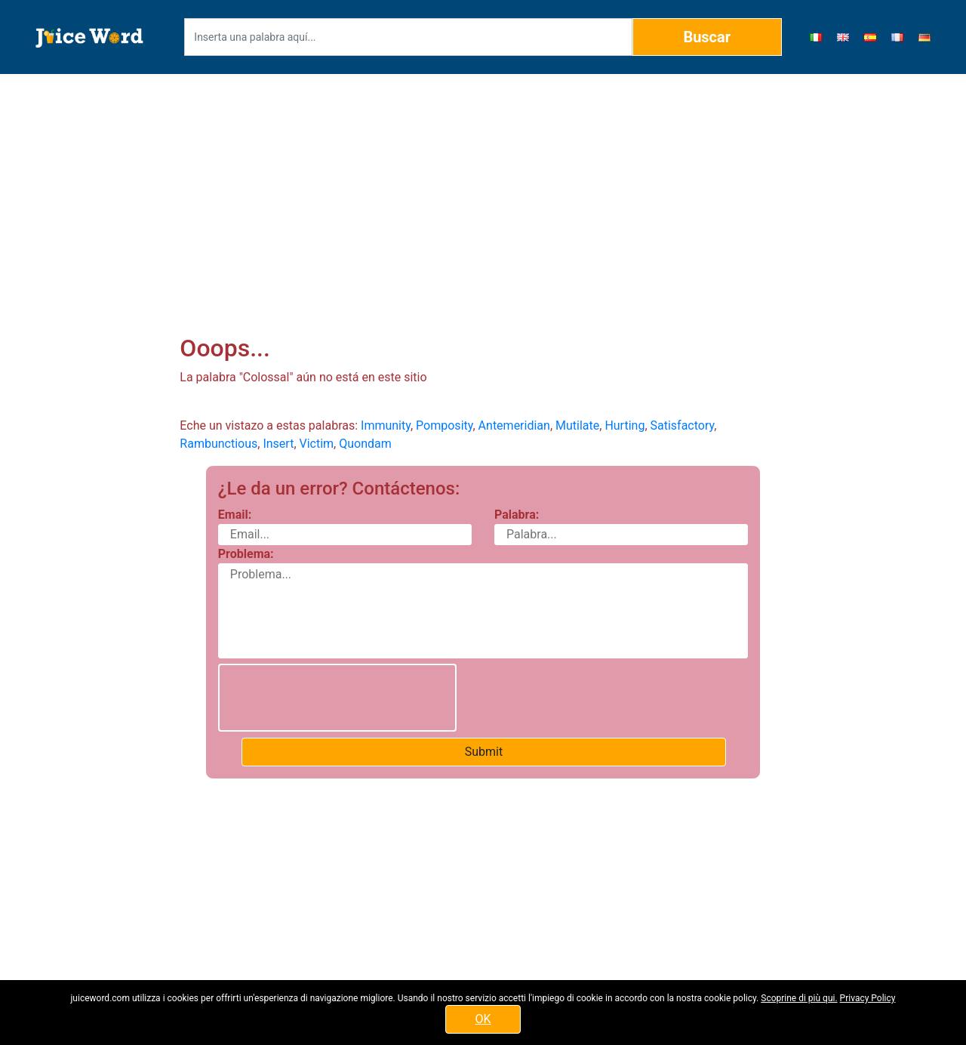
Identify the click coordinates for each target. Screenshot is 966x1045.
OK (483, 1019)
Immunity (386, 425)
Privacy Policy (868, 998)
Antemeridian (514, 425)
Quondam (365, 443)
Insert (278, 443)
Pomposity (444, 425)
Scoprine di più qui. (799, 998)
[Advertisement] (483, 185)
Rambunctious (218, 443)
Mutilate (577, 425)
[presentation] (337, 697)
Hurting (625, 425)
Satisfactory (683, 425)
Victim (317, 443)
